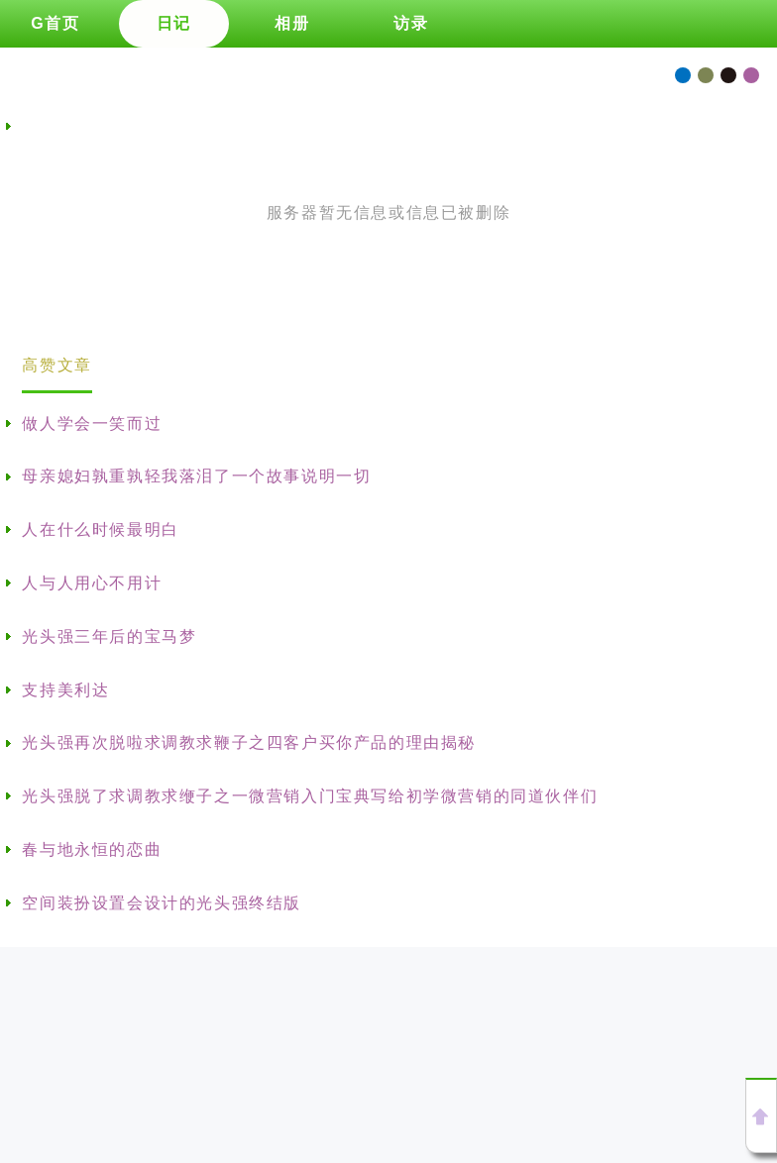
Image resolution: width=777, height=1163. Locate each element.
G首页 (55, 23)
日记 (174, 23)
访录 (410, 23)
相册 (292, 23)
